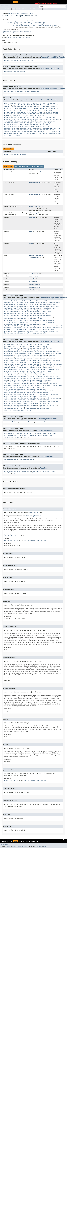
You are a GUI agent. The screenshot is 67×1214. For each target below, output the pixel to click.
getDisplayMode (54, 360)
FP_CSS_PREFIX (18, 110)
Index (33, 2)
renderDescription (34, 329)
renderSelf (22, 400)
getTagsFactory (22, 371)
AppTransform (6, 32)
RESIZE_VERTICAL (19, 133)
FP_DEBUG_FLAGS (47, 110)
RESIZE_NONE (8, 133)
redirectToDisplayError (12, 383)
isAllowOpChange (9, 317)
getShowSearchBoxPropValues (13, 311)
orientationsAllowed (11, 122)
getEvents (29, 433)
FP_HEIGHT (40, 112)
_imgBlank (34, 103)
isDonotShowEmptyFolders (32, 320)
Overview (3, 2)
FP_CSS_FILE (8, 110)
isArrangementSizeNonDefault (43, 317)
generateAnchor (42, 350)
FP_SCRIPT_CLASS (42, 117)
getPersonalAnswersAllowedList (15, 310)
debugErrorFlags (17, 106)
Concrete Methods (36, 166)
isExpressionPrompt (10, 322)
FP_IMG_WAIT (8, 114)
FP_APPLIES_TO (9, 108)
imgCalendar (19, 91)
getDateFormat (40, 359)
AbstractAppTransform (50, 68)
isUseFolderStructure (54, 327)
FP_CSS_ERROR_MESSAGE (36, 108)
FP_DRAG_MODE (8, 112)
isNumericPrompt (34, 284)
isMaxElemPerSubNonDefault (13, 324)
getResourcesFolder (10, 369)
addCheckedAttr (48, 301)
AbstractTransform (44, 430)
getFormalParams (40, 433)
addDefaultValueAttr (36, 172)
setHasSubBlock (52, 401)
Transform (27, 32)
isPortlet (13, 380)
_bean (5, 103)
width (18, 135)
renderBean (44, 383)
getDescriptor (9, 360)
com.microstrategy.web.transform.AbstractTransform (21, 21)
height (57, 119)
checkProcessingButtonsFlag (38, 346)
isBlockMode (43, 375)
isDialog (31, 376)
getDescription (35, 308)
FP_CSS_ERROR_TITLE (52, 108)
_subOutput (7, 105)
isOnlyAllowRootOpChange (12, 326)
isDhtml (23, 376)
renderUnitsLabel (32, 331)
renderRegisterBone (10, 400)
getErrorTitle (47, 362)
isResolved (22, 435)
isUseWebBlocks (9, 329)
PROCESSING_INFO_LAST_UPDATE (52, 128)
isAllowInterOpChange (28, 315)
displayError (37, 348)
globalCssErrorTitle (46, 119)
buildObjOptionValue (37, 306)
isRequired (7, 327)
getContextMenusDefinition (13, 359)
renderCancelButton (29, 385)
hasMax (31, 231)
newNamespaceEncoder (28, 382)
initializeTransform (36, 255)
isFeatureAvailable (51, 376)
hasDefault (32, 217)
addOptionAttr (34, 304)
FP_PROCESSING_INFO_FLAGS (13, 117)
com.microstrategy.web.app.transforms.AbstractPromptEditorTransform (35, 25)
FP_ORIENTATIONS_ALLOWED (49, 114)
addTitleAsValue (9, 306)
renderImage (30, 389)
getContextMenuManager (24, 357)
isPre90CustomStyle (29, 326)
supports (18, 437)
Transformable (34, 257)
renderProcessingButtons (12, 394)
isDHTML (42, 121)
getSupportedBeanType (32, 311)
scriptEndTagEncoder (53, 133)
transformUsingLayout (43, 422)
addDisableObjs (9, 302)
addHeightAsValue (22, 302)
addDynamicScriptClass (24, 344)
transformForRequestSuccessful (35, 333)
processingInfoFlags (29, 131)
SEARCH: (36, 6)
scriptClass (40, 133)
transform (53, 405)
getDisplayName (9, 362)
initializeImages (10, 313)
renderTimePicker (19, 331)
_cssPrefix (25, 103)
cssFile (56, 105)
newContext (48, 380)
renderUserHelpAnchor (11, 401)
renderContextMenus (44, 385)
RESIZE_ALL (42, 131)
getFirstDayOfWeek (34, 364)
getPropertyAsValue (35, 213)
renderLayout (41, 389)
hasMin (31, 243)
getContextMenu (9, 357)
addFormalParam (9, 433)
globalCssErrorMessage (30, 119)
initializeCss (9, 375)
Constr (18, 9)
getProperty (31, 310)
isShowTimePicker (35, 287)
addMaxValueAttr (34, 182)
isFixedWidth (34, 322)
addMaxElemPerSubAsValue (38, 302)
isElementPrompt (48, 320)
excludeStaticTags (29, 350)
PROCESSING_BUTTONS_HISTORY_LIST (36, 124)
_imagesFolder (9, 91)
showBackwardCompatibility (49, 331)
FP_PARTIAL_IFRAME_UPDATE (13, 115)
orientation (50, 121)
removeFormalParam (34, 435)
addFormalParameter (10, 346)
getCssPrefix (28, 359)
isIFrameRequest (38, 378)
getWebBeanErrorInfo (11, 373)
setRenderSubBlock (45, 403)
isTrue (20, 380)
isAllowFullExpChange (11, 315)
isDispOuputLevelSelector (13, 320)
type (5, 135)
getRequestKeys (48, 367)
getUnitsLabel (46, 371)
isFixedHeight (24, 322)
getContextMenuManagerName (42, 357)
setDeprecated (9, 437)
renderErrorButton (37, 387)
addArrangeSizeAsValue (12, 301)
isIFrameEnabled (25, 378)
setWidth (34, 405)
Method (24, 9)
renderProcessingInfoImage (13, 396)
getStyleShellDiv (10, 371)
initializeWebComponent (23, 375)
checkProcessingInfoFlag (12, 348)
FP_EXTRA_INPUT (19, 112)
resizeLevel (30, 133)
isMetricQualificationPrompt (34, 324)
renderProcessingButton (12, 391)
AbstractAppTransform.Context (14, 71)
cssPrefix (7, 106)
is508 (35, 375)
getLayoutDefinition (11, 422)
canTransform (20, 433)
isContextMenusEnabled (12, 376)
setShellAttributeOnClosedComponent (17, 405)
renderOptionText (49, 329)
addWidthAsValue (22, 306)
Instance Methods (21, 166)
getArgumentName (20, 353)
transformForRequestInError (36, 407)
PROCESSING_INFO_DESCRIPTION (30, 128)
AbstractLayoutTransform (46, 419)
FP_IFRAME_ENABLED (52, 112)
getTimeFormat (35, 371)
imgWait (17, 121)
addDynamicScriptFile (41, 344)
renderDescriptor (10, 387)
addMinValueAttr (34, 194)
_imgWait (42, 103)
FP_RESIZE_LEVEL (29, 117)
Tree (20, 2)
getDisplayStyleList (36, 206)
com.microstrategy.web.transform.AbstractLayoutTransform (26, 22)
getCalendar (8, 308)
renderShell (32, 400)
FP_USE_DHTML (8, 119)
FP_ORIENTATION (33, 114)
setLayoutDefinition (27, 422)
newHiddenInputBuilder (12, 382)
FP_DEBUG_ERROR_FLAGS (32, 110)
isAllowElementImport (41, 313)
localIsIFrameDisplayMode (33, 380)
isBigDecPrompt (34, 273)
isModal (59, 378)
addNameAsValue (22, 304)
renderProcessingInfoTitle (13, 398)
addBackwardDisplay (35, 301)
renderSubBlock (43, 400)
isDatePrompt (33, 276)
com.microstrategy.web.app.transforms (20, 13)
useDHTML (11, 135)
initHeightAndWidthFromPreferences (42, 373)
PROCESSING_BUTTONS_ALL (44, 122)
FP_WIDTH (17, 119)
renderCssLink (57, 385)
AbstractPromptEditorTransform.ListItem (18, 60)
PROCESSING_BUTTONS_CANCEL (13, 124)
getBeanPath (50, 353)
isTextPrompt (33, 290)
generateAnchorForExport (12, 351)
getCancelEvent (9, 355)
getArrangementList (52, 306)
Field (13, 9)
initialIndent (33, 121)
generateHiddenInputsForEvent (33, 351)
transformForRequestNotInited (14, 408)
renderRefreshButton (53, 398)
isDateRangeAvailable (35, 318)
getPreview (51, 433)
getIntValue (13, 366)
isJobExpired (50, 378)
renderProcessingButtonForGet (14, 392)
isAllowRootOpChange (24, 317)
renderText (7, 331)
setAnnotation (47, 435)
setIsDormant (33, 403)
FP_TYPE (52, 117)
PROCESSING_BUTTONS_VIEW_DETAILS (37, 126)
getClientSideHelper (23, 355)
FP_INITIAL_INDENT (20, 114)
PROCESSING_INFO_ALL (11, 128)
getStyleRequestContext (51, 369)
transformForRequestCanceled (14, 407)
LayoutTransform (17, 32)
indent (24, 121)
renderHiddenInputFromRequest (14, 389)
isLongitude (33, 281)
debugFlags (29, 106)
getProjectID (23, 367)
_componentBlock (14, 103)
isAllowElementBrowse (25, 313)
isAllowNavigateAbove (44, 315)
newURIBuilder (42, 382)
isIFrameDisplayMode (11, 378)
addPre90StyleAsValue (48, 304)
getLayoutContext (37, 366)
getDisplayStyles (48, 308)
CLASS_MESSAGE (36, 105)
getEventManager (20, 364)
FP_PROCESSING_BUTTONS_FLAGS (33, 115)
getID (5, 366)
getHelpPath (58, 364)
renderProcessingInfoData (48, 394)
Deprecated (26, 2)
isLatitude (32, 279)
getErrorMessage (21, 362)
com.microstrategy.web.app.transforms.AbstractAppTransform (29, 24)
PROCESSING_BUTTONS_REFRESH (13, 126)
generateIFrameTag (52, 351)
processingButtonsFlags (12, 131)
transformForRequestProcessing (37, 408)
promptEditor (35, 91)
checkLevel (22, 346)
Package (9, 2)
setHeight (7, 403)
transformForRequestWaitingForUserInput (18, 410)
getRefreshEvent (35, 367)
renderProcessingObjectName (34, 398)
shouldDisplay (44, 405)
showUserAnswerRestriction (13, 333)
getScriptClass (24, 369)
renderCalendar (21, 329)
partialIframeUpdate (27, 122)
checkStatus (27, 348)
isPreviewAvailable (10, 435)
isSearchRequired (19, 327)
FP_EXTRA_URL (31, 112)
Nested (9, 9)
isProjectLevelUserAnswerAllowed (50, 326)
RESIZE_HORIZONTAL (53, 131)
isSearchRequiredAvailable (36, 327)
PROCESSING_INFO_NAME (11, 130)
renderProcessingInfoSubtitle (35, 396)
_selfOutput (51, 103)
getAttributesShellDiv (36, 353)
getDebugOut (50, 359)
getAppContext (9, 353)
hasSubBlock (24, 373)
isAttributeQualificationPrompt (15, 318)
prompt (27, 91)
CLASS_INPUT (25, 105)
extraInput (45, 106)
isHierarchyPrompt (47, 322)
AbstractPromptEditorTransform (19, 37)
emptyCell (17, 350)
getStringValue (36, 369)
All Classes (4, 5)
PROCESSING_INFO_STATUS (45, 130)
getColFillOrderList (21, 308)
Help (37, 2)
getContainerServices (39, 355)
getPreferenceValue (10, 367)
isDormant (39, 376)
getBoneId (58, 353)
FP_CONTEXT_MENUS (21, 108)
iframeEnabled (9, 121)
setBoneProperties (26, 401)
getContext (52, 355)
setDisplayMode (40, 401)
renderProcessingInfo (30, 394)
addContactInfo (9, 344)
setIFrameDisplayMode (19, 403)
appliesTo (16, 105)
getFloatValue (47, 364)
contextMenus (47, 105)
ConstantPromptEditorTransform (15, 154)
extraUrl (54, 106)
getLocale (48, 366)
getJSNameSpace (24, 366)
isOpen (6, 380)
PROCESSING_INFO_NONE (28, 130)
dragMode (37, 106)
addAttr (23, 301)
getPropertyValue (43, 310)
